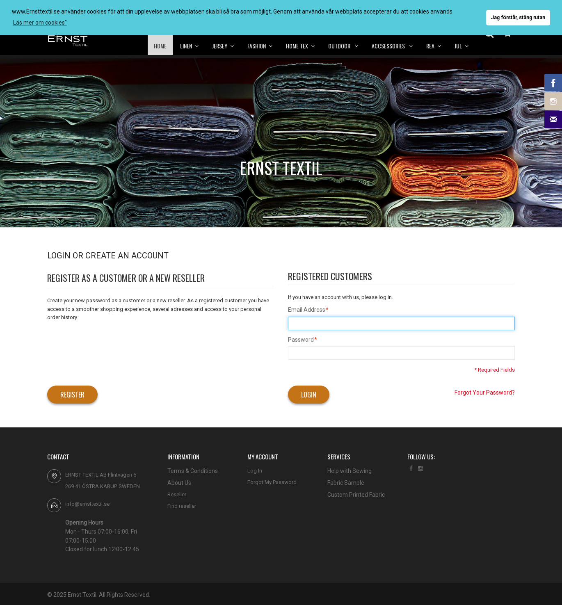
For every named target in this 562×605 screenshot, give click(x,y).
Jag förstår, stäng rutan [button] (518, 17)
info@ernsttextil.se (87, 504)
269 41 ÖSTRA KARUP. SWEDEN (102, 486)
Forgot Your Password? (485, 392)
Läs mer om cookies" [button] (40, 22)
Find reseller (181, 506)
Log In (254, 471)
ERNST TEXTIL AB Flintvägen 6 (100, 475)
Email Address (306, 310)
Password (301, 340)
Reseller (176, 494)
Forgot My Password (272, 482)
